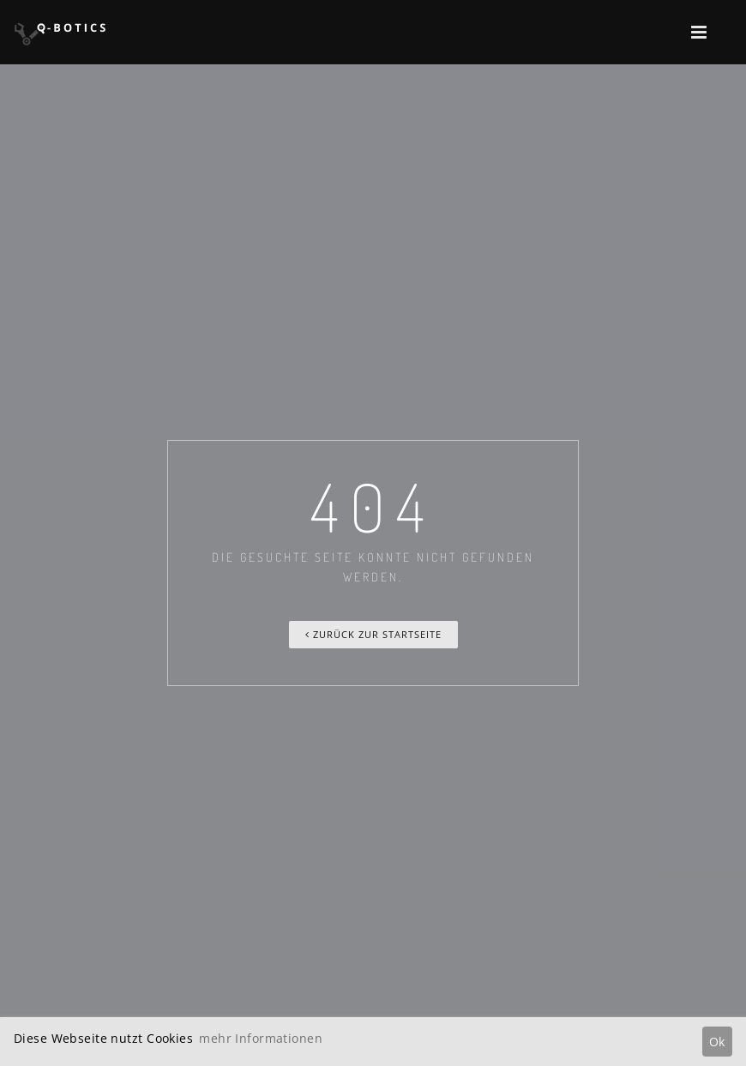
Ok (717, 1041)
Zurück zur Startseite (373, 634)
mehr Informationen (260, 1038)
